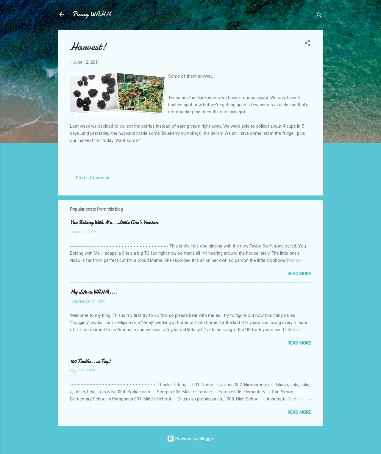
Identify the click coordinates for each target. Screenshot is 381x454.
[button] (307, 43)
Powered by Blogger (190, 438)
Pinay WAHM (92, 14)
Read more (299, 273)
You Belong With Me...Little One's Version (114, 222)
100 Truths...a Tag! (90, 361)
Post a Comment (93, 178)
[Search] (319, 16)
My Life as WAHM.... (94, 292)
